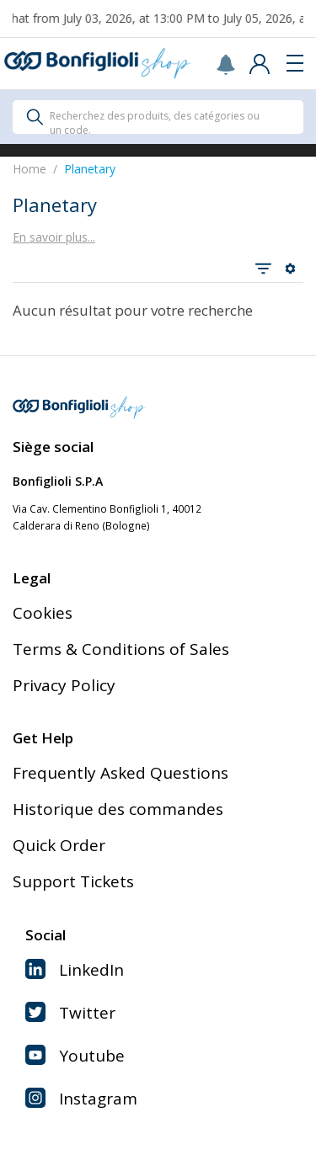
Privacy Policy (64, 685)
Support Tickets (73, 881)
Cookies (42, 613)
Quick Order (59, 845)
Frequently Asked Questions (120, 773)
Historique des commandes (118, 809)
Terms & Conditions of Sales (121, 649)
